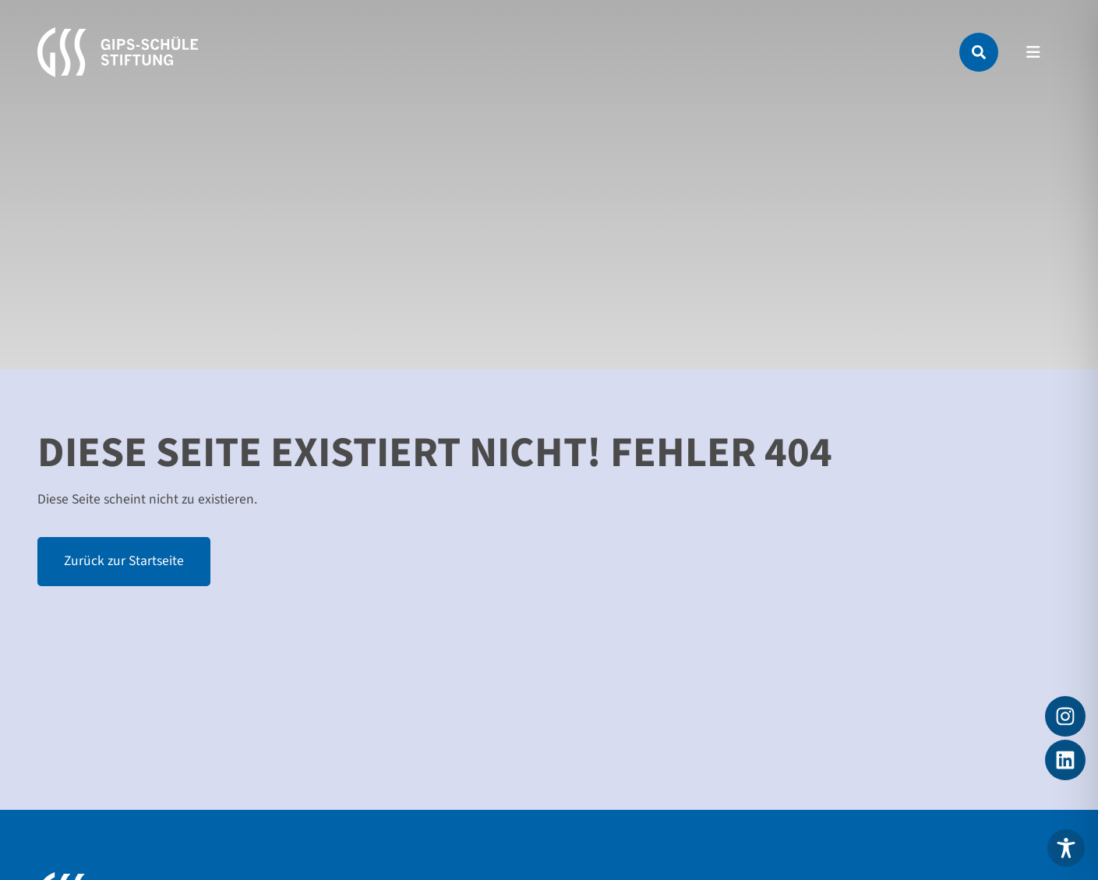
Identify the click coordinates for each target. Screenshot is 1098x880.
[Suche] (978, 52)
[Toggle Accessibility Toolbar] (1066, 848)
